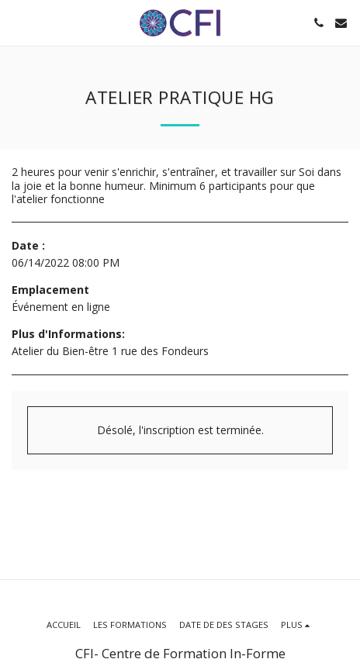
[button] (17, 22)
